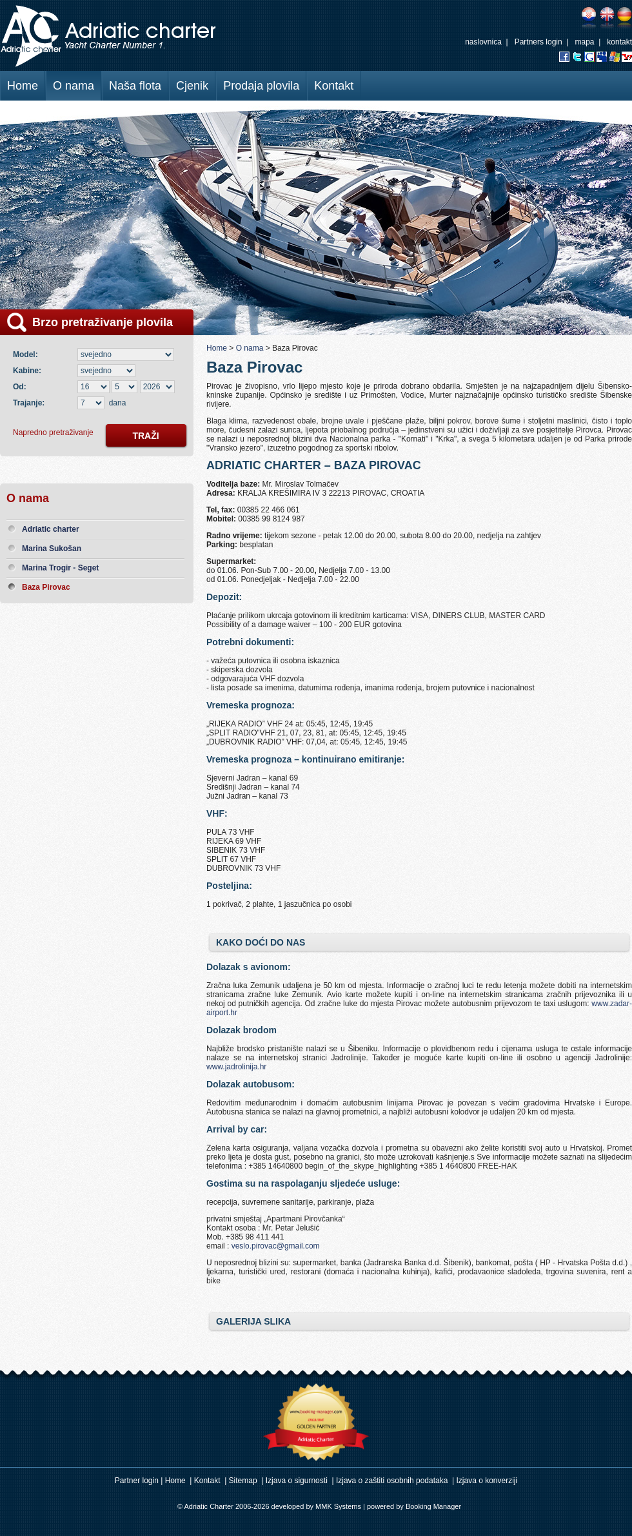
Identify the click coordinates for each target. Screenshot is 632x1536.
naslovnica (483, 41)
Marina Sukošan (51, 548)
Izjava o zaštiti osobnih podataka (392, 1480)
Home (22, 85)
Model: (27, 354)
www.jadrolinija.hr (236, 1066)
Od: (19, 386)
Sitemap (243, 1480)
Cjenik (192, 85)
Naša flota (135, 85)
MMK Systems (338, 1506)
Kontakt (333, 85)
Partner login (137, 1480)
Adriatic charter (50, 529)
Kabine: (29, 370)
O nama (73, 85)
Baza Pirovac (46, 587)
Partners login (538, 41)
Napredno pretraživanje (53, 432)
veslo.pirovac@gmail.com (276, 1245)
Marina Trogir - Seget (60, 567)
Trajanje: (28, 402)
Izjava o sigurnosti (297, 1480)
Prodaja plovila (261, 85)
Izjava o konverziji (487, 1480)
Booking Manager (433, 1506)
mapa (584, 41)
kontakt (619, 41)
